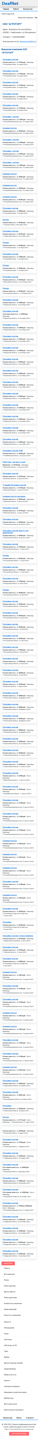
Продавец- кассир (11, 117)
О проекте (30, 1418)
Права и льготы (10, 1375)
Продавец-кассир (10, 60)
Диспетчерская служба (13, 1363)
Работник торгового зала (14, 462)
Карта (6, 1429)
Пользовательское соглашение (22, 1429)
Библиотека (8, 1398)
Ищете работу (9, 1292)
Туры (6, 1351)
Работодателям (10, 1298)
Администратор (10, 128)
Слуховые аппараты (12, 1386)
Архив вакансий (10, 1309)
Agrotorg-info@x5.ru (28, 42)
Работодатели (10, 1286)
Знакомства (27, 9)
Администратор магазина (14, 496)
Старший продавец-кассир (14, 485)
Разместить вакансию (13, 1303)
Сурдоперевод (10, 1369)
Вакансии (8, 1263)
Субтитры (8, 1339)
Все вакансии (9, 1274)
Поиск (6, 1280)
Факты (19, 1418)
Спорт (6, 1334)
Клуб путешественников (13, 1410)
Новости (7, 1322)
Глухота (7, 1381)
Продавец (7, 922)
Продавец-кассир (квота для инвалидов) (15, 532)
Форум (6, 1357)
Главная (6, 9)
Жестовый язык (10, 1404)
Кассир (6, 220)
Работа (16, 9)
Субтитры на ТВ (10, 1345)
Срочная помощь (19, 1433)
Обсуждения (9, 1328)
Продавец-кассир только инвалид (18, 936)
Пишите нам (7, 1418)
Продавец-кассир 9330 (13, 451)
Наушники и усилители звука (15, 1392)
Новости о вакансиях (12, 1315)
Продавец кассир (10, 544)
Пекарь (6, 243)
